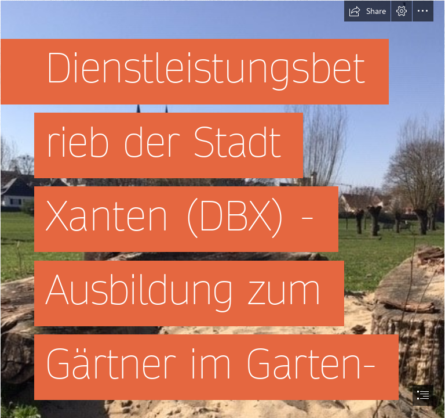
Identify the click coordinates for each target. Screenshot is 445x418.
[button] (367, 11)
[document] (222, 209)
